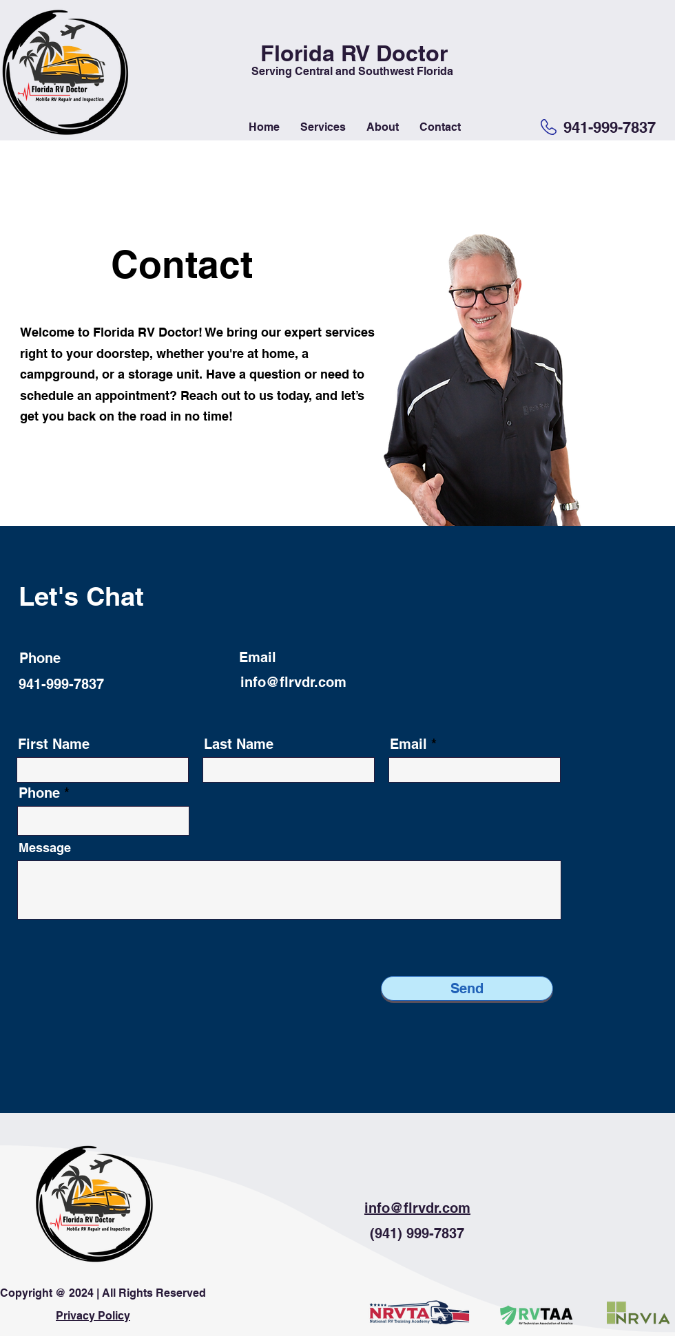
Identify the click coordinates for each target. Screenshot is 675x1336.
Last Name (238, 744)
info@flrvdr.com (293, 682)
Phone (39, 793)
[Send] (467, 988)
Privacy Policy (93, 1315)
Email (408, 744)
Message (45, 848)
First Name (54, 744)
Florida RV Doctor (354, 53)
